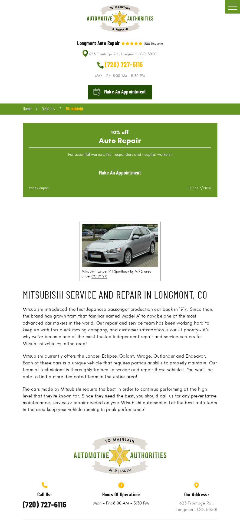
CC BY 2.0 (99, 276)
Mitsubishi (74, 109)
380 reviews (153, 44)
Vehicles (48, 109)
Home (27, 109)
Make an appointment (125, 92)
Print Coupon (39, 188)
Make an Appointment (120, 173)
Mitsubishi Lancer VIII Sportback (105, 271)
